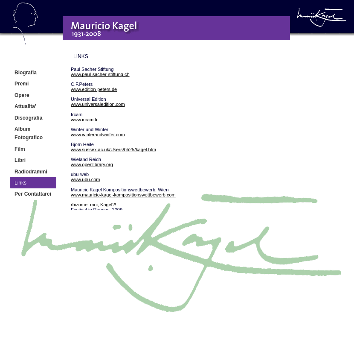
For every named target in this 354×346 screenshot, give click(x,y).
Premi (22, 84)
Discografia (28, 118)
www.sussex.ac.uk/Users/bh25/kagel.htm (113, 149)
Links (20, 183)
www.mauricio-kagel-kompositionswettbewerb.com (123, 194)
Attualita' (25, 106)
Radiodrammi (31, 172)
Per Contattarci (33, 194)
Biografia (26, 73)
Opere (22, 95)
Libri (20, 160)
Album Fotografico (29, 133)
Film (20, 149)
